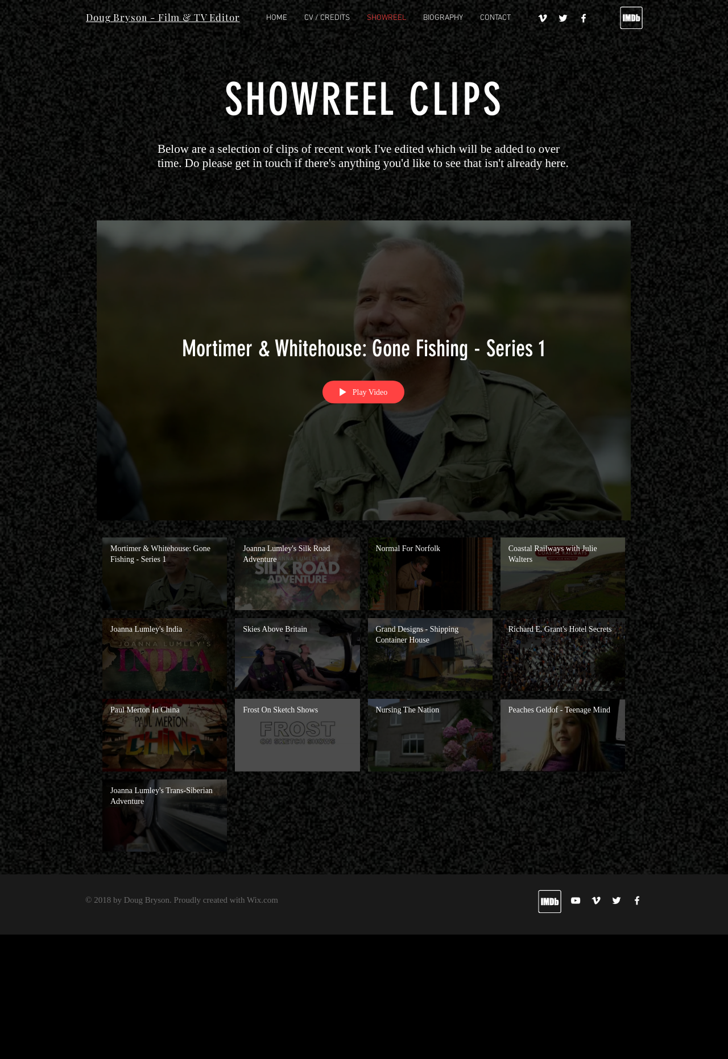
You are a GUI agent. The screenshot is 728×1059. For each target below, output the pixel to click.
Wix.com (262, 899)
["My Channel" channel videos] (363, 697)
